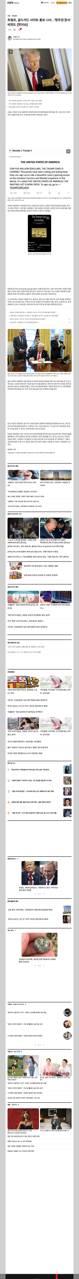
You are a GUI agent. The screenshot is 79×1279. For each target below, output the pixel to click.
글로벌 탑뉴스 (12, 859)
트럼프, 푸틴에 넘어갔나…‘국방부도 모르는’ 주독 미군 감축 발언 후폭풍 (32, 312)
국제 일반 (14, 16)
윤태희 (15, 37)
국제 (9, 16)
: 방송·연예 (15, 1051)
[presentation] (35, 894)
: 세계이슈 (13, 1105)
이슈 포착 (11, 930)
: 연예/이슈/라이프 (17, 1004)
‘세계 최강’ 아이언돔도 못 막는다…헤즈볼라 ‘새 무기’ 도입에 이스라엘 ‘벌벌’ (34, 316)
